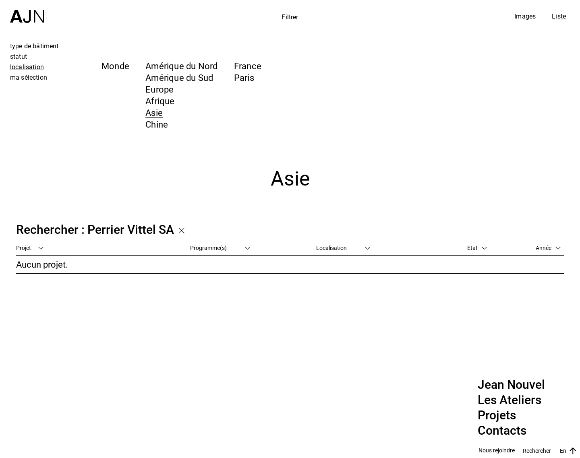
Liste (559, 16)
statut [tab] (18, 56)
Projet (30, 248)
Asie (154, 112)
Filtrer (290, 16)
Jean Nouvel (511, 384)
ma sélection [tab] (28, 77)
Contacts (502, 430)
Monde (115, 66)
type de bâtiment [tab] (34, 45)
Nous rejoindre (496, 450)
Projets (497, 415)
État (477, 248)
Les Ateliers (509, 400)
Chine (156, 124)
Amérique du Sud (179, 77)
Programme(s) (220, 248)
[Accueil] (27, 11)
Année (548, 248)
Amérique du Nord (181, 66)
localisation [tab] (27, 66)
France (247, 66)
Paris (244, 77)
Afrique (160, 101)
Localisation (343, 248)
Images (525, 16)
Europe (159, 89)
